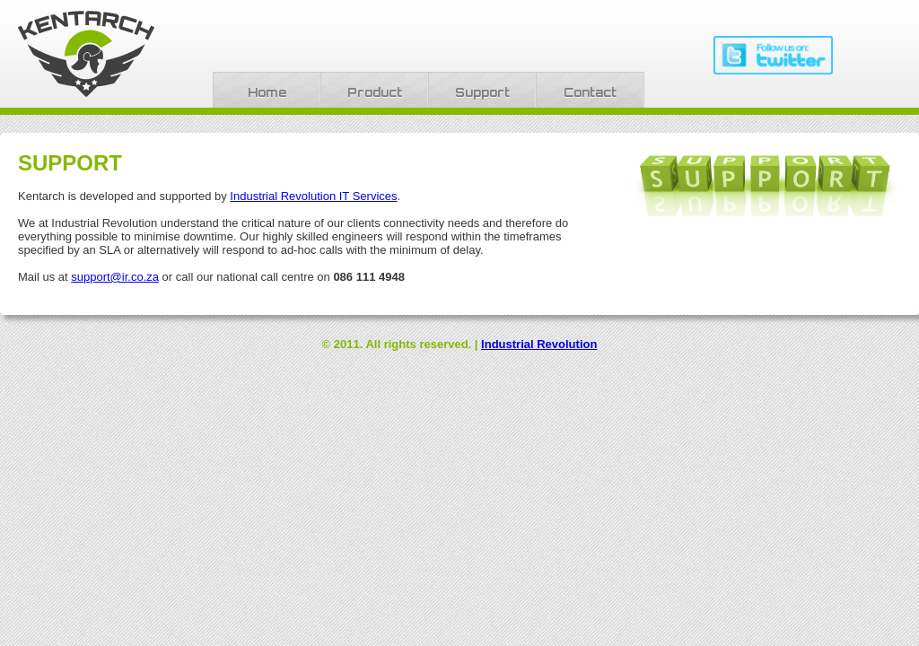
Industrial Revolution (539, 344)
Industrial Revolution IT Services (313, 196)
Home (267, 92)
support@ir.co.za (115, 277)
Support (482, 92)
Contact (590, 92)
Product (374, 92)
